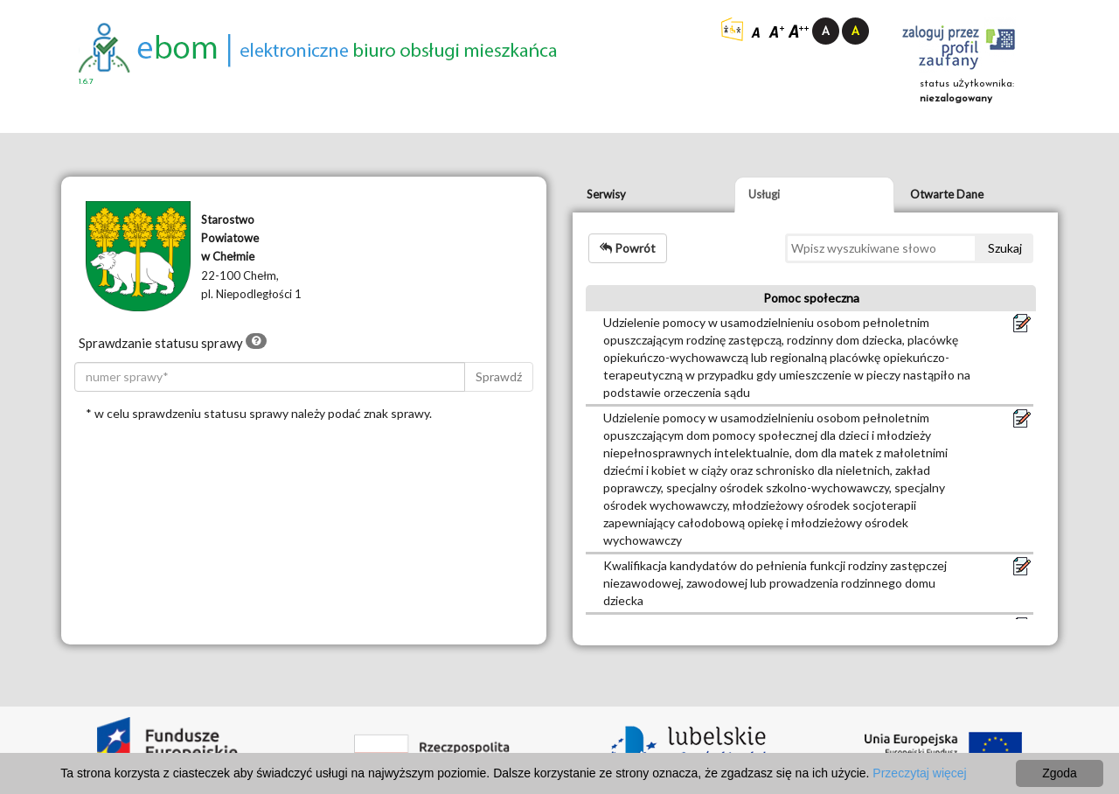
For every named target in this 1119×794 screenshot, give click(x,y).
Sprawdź (499, 376)
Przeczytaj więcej (919, 773)
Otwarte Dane (946, 194)
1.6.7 (86, 82)
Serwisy (606, 194)
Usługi (764, 194)
